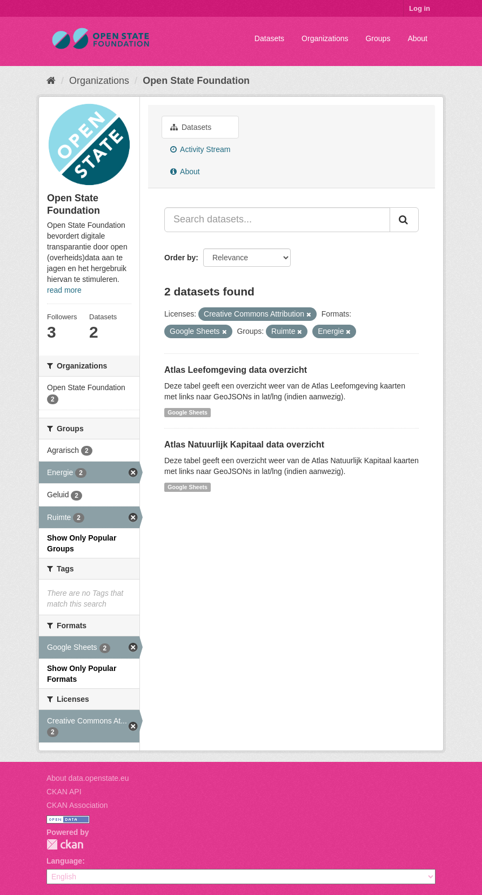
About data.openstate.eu (87, 778)
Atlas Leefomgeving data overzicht (235, 369)
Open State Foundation (196, 80)
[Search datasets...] (277, 219)
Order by (180, 257)
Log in (419, 8)
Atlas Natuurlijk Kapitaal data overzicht (244, 444)
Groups (377, 38)
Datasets (269, 38)
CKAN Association (77, 805)
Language (64, 861)
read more (64, 290)
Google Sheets (187, 412)
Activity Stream (200, 149)
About (417, 38)
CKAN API (64, 791)
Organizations (325, 38)
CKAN (64, 844)
